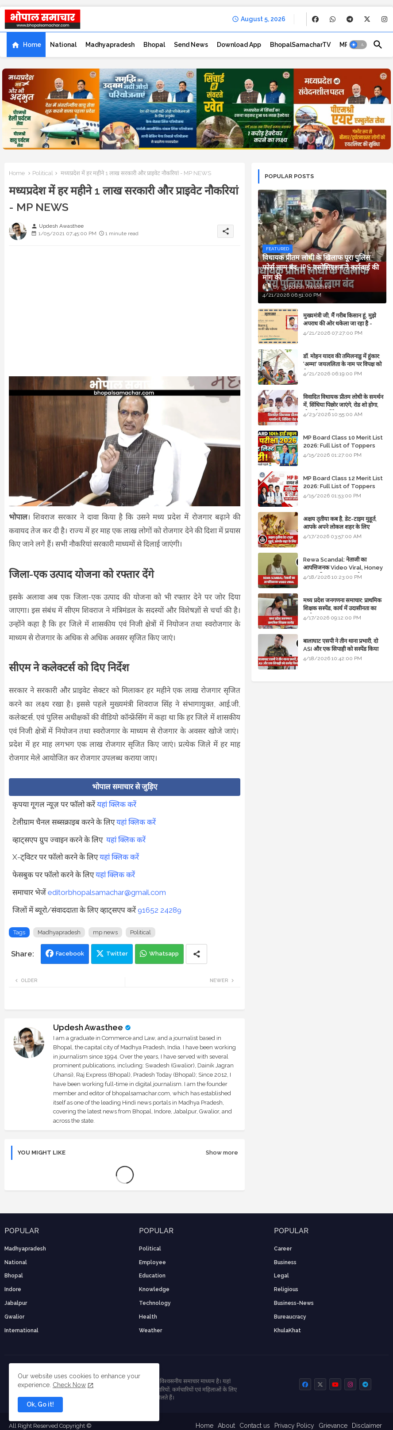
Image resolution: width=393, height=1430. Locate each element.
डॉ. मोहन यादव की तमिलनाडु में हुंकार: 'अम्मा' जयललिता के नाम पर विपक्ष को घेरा (342, 364)
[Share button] (196, 954)
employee (152, 1262)
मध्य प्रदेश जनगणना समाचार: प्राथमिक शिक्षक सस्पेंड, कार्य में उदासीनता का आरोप (342, 608)
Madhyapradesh (110, 44)
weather (150, 1330)
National (63, 44)
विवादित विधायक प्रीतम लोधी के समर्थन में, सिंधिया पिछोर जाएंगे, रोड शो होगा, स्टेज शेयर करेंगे (343, 405)
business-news (294, 1303)
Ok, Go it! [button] (40, 1404)
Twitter (117, 953)
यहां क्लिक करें (116, 804)
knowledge (154, 1289)
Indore (12, 1289)
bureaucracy (290, 1317)
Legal (281, 1276)
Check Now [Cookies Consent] (69, 1384)
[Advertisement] (124, 314)
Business (285, 1262)
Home (32, 44)
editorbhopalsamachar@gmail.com (107, 892)
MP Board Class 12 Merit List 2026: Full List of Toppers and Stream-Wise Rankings (343, 486)
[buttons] (315, 19)
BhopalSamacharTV (300, 44)
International (21, 1330)
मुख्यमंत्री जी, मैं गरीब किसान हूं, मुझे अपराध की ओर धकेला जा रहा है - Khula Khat (339, 323)
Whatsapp (164, 953)
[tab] (26, 44)
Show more (222, 1152)
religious (286, 1289)
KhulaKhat (287, 1330)
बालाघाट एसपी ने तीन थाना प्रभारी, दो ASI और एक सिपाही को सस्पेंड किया (340, 645)
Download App (239, 44)
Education (152, 1276)
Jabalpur (15, 1303)
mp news (105, 932)
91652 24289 (159, 910)
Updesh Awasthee (88, 1027)
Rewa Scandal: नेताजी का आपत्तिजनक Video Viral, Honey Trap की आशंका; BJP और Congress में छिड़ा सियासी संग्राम (343, 571)
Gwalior (14, 1317)
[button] (358, 44)
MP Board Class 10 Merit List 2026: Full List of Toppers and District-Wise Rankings (343, 445)
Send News (191, 44)
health (148, 1317)
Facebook (70, 953)
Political (42, 173)
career (283, 1249)
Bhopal (154, 44)
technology (155, 1303)
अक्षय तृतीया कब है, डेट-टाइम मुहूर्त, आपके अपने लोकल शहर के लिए (340, 523)
